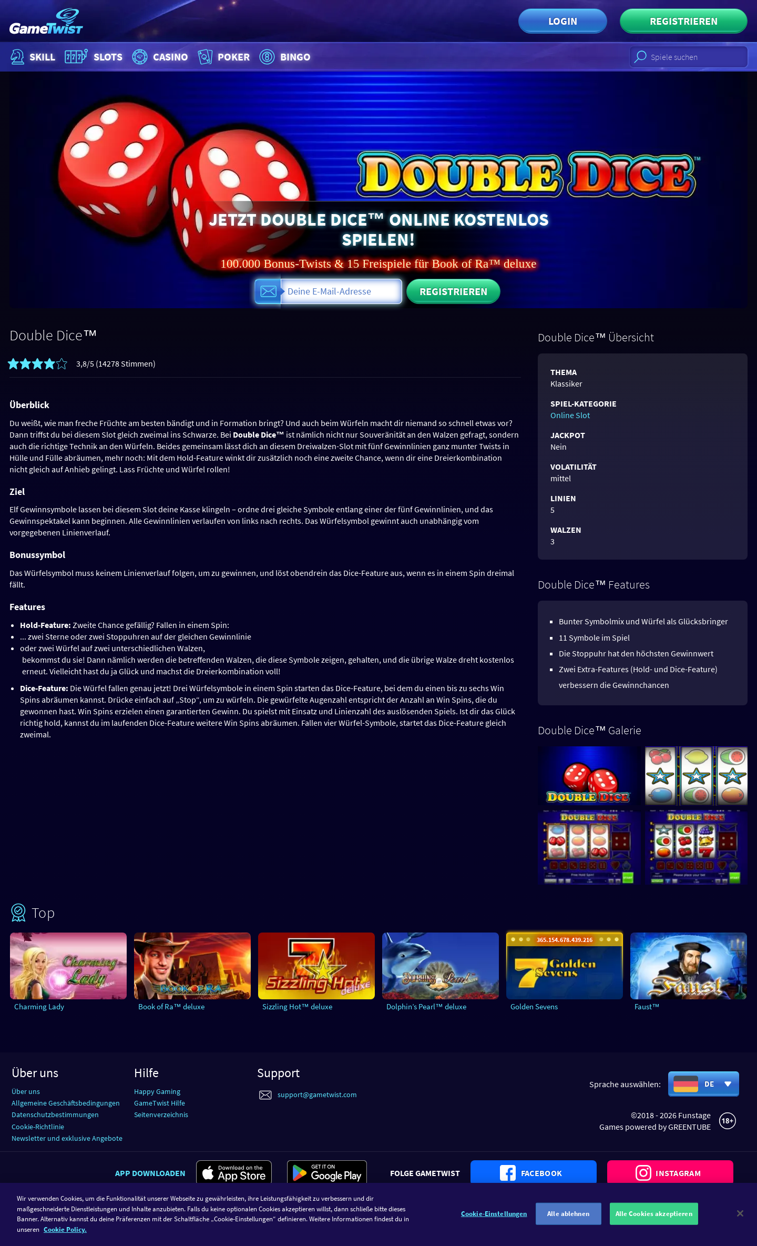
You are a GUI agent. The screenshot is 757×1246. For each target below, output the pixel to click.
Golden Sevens (534, 1006)
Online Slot (570, 415)
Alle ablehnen (568, 1232)
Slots (92, 56)
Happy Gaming (157, 1091)
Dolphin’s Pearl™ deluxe (426, 1006)
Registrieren (684, 20)
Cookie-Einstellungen (494, 1232)
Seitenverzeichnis (161, 1114)
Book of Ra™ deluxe (171, 1006)
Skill (31, 56)
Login (562, 20)
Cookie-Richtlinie (38, 1126)
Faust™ (647, 1006)
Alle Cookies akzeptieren (654, 1232)
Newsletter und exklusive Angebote (67, 1138)
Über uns (26, 1091)
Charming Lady (39, 1006)
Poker (222, 56)
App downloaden (150, 1173)
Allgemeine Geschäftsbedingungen (66, 1103)
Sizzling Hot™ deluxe (297, 1006)
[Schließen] (740, 1232)
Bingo (284, 56)
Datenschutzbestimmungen (55, 1114)
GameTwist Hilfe (159, 1103)
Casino (158, 56)
